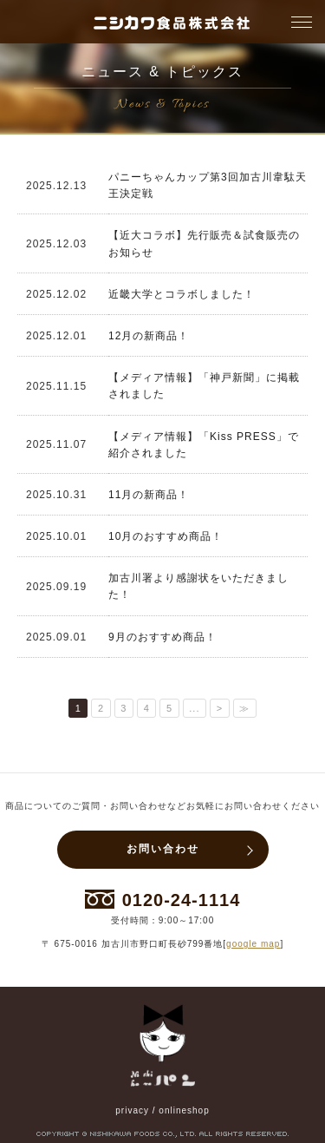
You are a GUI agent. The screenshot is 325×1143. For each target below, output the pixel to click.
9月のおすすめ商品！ (162, 637)
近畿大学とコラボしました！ (181, 294)
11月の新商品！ (148, 495)
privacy (132, 1110)
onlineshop (184, 1110)
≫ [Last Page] (244, 708)
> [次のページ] (220, 708)
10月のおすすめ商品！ (165, 536)
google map (253, 944)
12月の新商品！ (148, 336)
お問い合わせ (163, 849)
